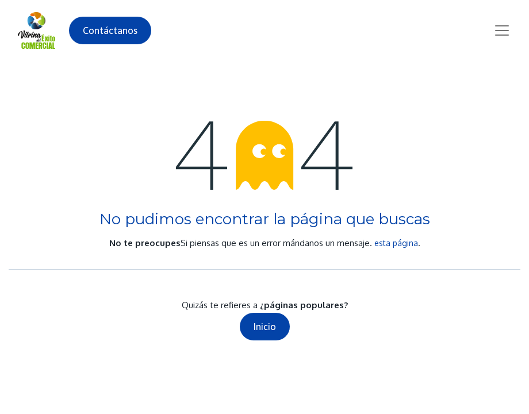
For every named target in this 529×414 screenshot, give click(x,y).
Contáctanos (110, 30)
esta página (396, 243)
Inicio (265, 326)
